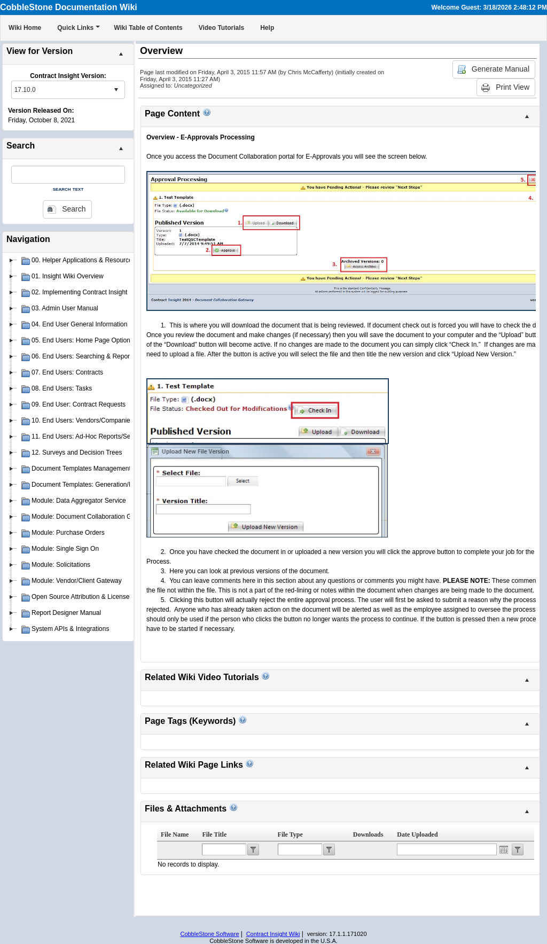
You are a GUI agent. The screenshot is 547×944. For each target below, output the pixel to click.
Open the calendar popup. (504, 849)
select (115, 89)
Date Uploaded (417, 834)
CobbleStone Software (209, 934)
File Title (214, 834)
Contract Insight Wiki (273, 934)
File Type (290, 834)
